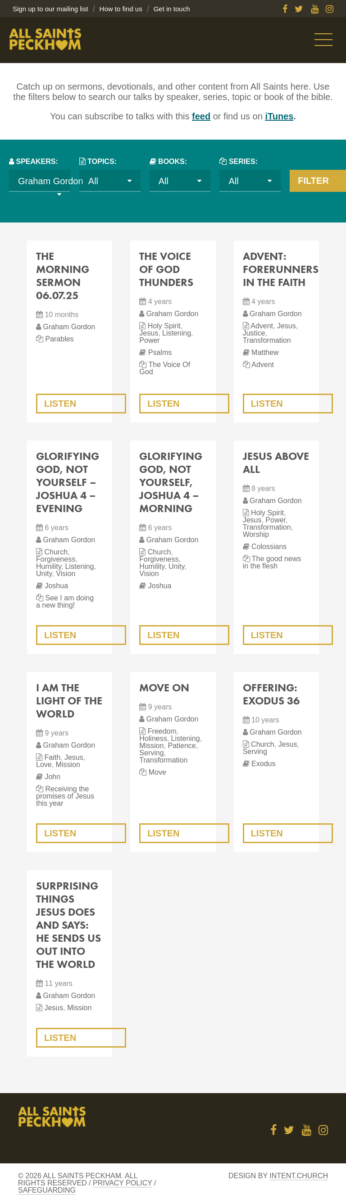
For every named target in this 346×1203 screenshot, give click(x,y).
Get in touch (172, 9)
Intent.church (298, 1176)
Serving (151, 753)
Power (149, 340)
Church (56, 552)
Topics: (102, 161)
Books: (172, 161)
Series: (243, 161)
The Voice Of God (164, 368)
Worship (256, 534)
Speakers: (37, 161)
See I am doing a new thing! (65, 601)
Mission (68, 764)
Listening (176, 333)
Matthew (264, 352)
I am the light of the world (69, 700)
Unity (44, 573)
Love (44, 764)
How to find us (121, 9)
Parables (59, 339)
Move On (164, 687)
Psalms (160, 352)
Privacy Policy (122, 1183)
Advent (261, 326)
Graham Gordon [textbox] (50, 181)
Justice (254, 333)
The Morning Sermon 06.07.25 (62, 276)
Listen (60, 404)
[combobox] (39, 181)
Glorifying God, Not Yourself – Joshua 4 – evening (67, 482)
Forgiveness (55, 559)
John (52, 777)
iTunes (279, 116)
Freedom (162, 731)
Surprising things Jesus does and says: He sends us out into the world (68, 925)
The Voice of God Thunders (166, 269)
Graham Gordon (69, 327)
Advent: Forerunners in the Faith (281, 269)
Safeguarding (47, 1190)
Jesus (148, 333)
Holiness (153, 738)
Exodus (263, 763)
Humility (48, 566)
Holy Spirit (164, 326)
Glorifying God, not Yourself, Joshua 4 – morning (170, 482)
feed (201, 116)
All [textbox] (93, 181)
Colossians (269, 546)
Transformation (267, 340)
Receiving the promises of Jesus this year (65, 796)
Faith (52, 757)
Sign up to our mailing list (50, 9)
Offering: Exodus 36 (271, 694)
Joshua (56, 586)
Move (157, 772)
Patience (182, 745)
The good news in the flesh (272, 562)
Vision (65, 573)
